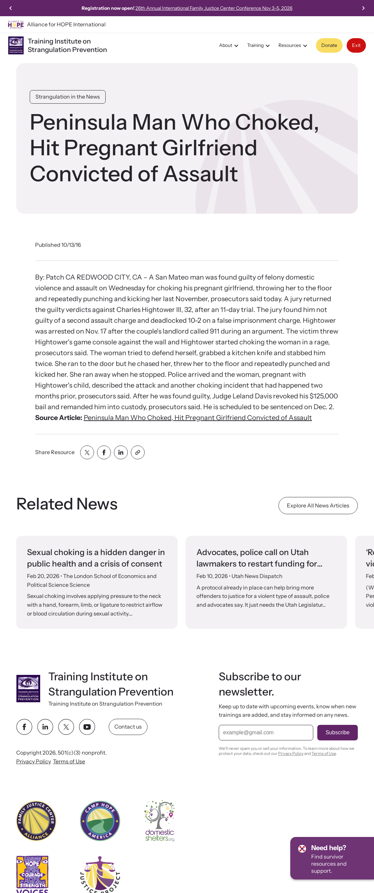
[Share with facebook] (104, 452)
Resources (293, 46)
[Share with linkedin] (121, 452)
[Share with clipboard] (138, 452)
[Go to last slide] (11, 8)
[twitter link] (66, 727)
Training (259, 46)
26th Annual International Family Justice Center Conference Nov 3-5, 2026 (246, 8)
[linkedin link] (45, 727)
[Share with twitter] (87, 452)
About (229, 46)
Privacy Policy (33, 761)
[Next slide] (363, 8)
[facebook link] (24, 727)
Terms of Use (69, 761)
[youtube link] (87, 727)
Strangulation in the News (67, 96)
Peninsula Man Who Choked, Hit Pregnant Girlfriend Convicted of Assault (198, 418)
